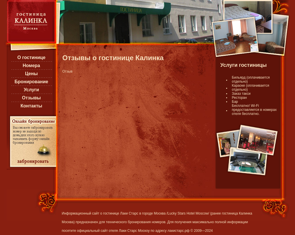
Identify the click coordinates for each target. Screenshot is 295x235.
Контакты (31, 105)
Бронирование (31, 81)
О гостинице (31, 57)
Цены (31, 73)
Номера (31, 65)
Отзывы (31, 97)
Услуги (31, 89)
